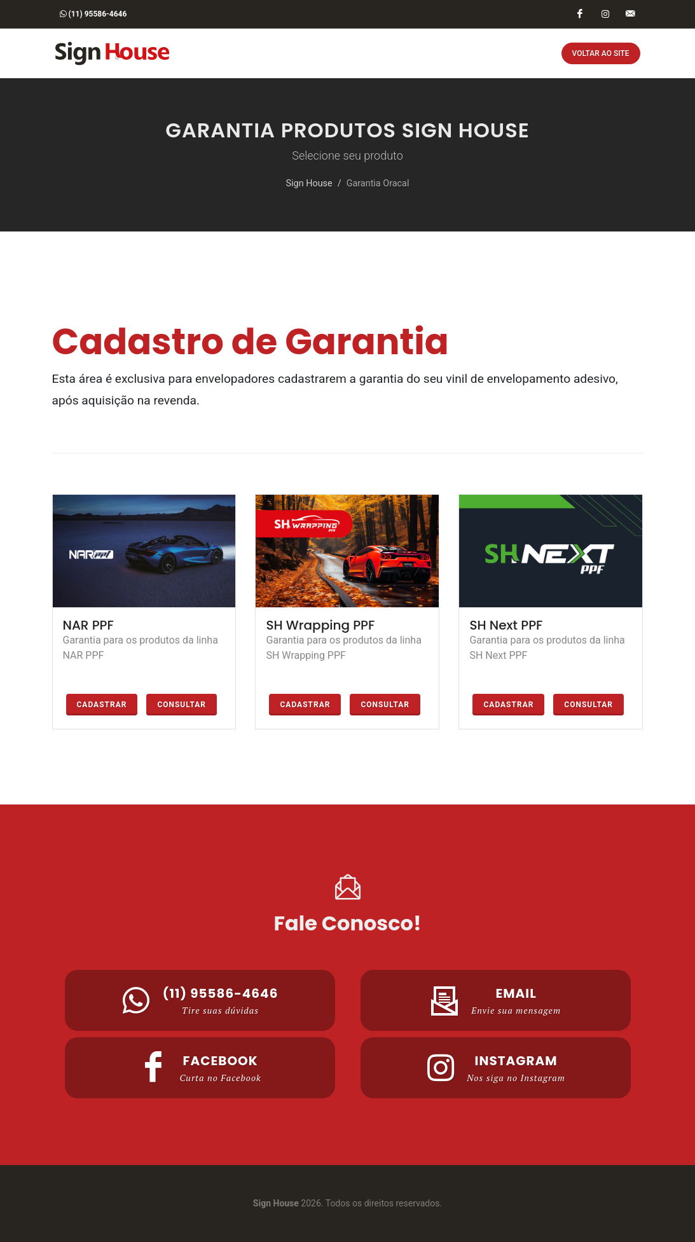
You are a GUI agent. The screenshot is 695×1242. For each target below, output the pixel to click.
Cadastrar (102, 704)
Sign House (309, 183)
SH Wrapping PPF (320, 625)
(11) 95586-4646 (93, 14)
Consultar (181, 704)
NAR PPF (88, 625)
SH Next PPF (505, 625)
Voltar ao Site (601, 53)
